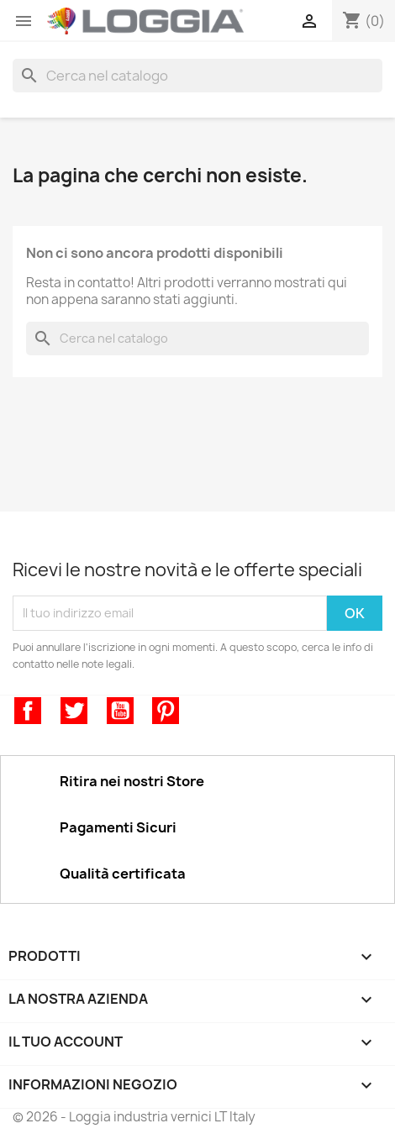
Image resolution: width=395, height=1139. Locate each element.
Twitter (74, 710)
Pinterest (165, 710)
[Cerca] (197, 75)
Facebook (27, 710)
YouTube (120, 710)
